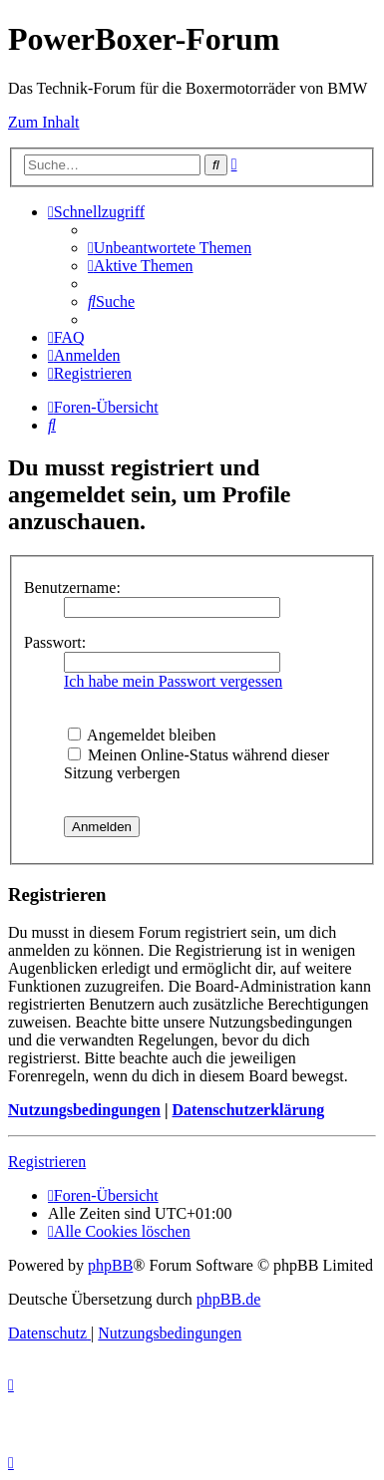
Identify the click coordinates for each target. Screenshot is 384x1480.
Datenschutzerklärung (248, 1109)
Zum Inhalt (44, 122)
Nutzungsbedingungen (84, 1109)
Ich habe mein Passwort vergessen (173, 681)
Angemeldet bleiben (141, 735)
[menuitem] (169, 247)
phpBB (110, 1265)
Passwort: (55, 642)
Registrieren (47, 1161)
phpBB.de (228, 1299)
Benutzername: (72, 587)
